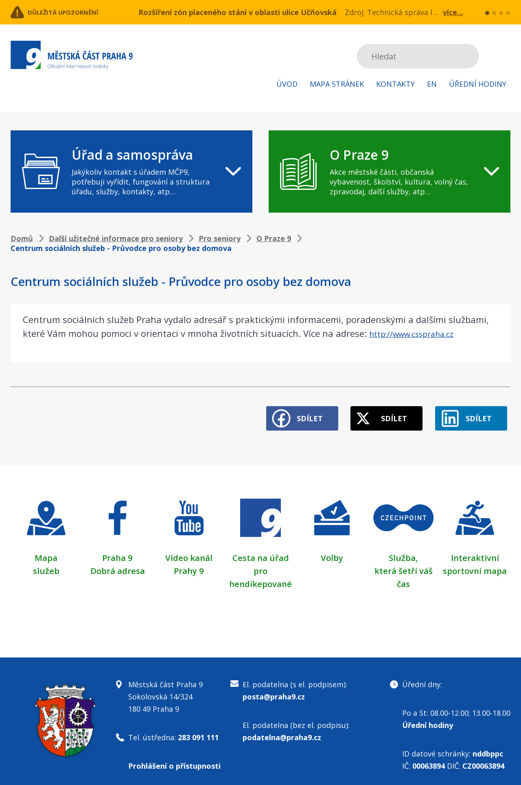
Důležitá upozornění (76, 12)
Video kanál (189, 550)
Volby (332, 550)
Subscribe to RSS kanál (502, 56)
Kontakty (395, 84)
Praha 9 (117, 550)
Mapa (46, 550)
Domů (22, 238)
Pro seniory (220, 238)
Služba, (403, 550)
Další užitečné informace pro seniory (116, 238)
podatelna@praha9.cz (282, 730)
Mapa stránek (337, 84)
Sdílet (286, 411)
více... (453, 12)
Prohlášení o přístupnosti (174, 758)
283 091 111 (198, 730)
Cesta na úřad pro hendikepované (260, 563)
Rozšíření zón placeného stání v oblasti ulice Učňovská (237, 12)
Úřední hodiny (477, 84)
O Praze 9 (273, 238)
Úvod (287, 84)
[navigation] (131, 171)
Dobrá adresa (117, 563)
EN (432, 84)
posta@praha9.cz (274, 689)
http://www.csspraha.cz (418, 333)
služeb (46, 563)
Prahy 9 (189, 563)
